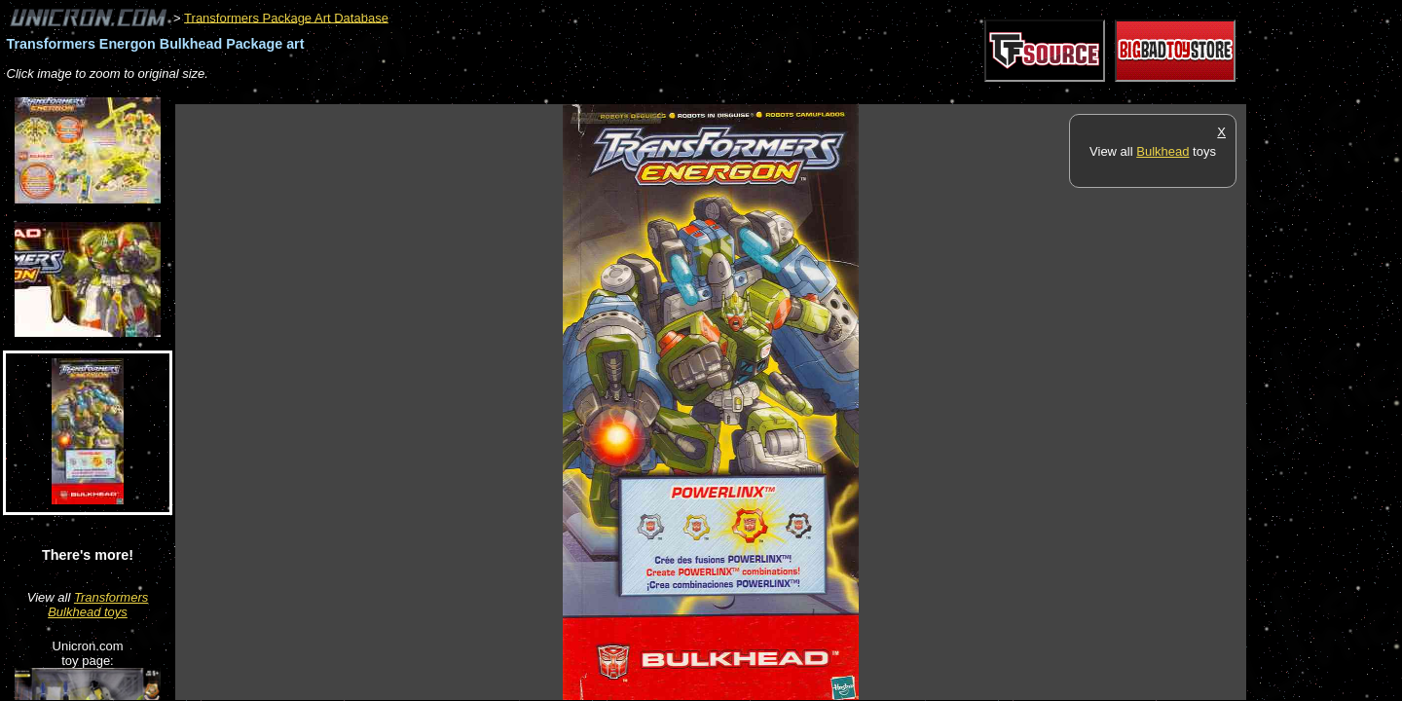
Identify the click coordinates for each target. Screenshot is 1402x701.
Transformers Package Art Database (286, 17)
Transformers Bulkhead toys (98, 604)
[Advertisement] (529, 94)
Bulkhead (1162, 151)
